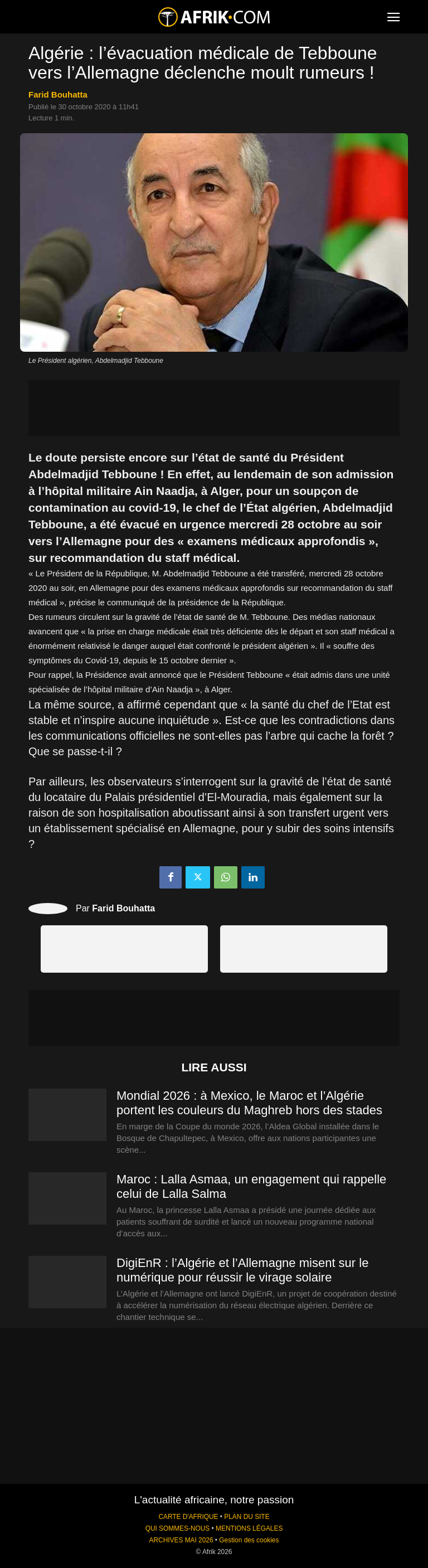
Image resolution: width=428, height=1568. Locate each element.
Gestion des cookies (249, 1540)
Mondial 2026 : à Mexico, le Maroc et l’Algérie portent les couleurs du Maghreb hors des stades (249, 1103)
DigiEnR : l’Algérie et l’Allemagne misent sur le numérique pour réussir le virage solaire (242, 1270)
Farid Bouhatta (57, 94)
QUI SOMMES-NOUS (177, 1528)
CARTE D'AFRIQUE (188, 1517)
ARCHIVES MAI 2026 (181, 1540)
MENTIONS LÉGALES (249, 1528)
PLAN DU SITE (246, 1517)
